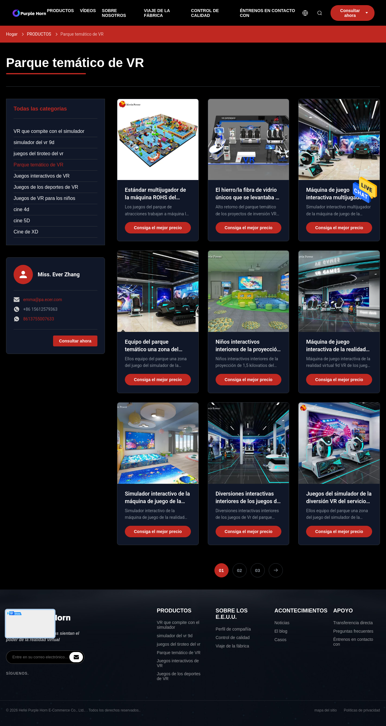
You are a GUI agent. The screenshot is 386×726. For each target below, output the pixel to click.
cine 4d (21, 209)
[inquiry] (76, 657)
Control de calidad (233, 637)
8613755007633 (38, 318)
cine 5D (22, 220)
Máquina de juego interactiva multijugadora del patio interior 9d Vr (336, 197)
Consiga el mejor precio (158, 227)
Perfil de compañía (233, 629)
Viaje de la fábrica (232, 646)
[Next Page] (276, 570)
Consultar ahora (75, 341)
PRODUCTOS (39, 34)
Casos (280, 639)
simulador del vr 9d (34, 142)
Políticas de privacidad (362, 710)
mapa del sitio (326, 710)
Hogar (11, 34)
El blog (280, 631)
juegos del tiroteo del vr (38, 153)
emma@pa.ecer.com (42, 299)
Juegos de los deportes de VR (46, 187)
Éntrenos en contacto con (353, 642)
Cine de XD (26, 231)
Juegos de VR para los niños (44, 198)
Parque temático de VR (38, 164)
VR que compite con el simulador (49, 131)
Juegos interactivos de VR (42, 175)
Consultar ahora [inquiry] (354, 13)
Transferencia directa (353, 622)
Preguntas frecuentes (353, 631)
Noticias (282, 622)
